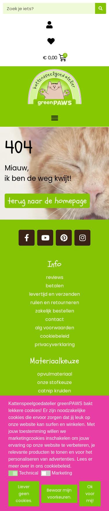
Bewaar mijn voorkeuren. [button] (59, 493)
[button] (54, 117)
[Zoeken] (100, 8)
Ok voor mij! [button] (89, 493)
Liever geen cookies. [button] (24, 493)
